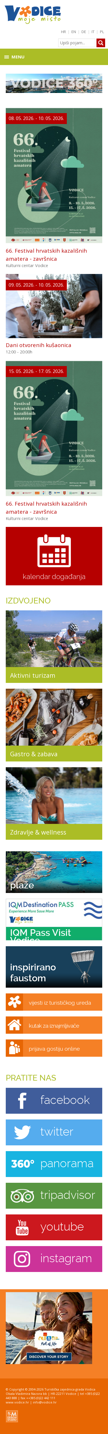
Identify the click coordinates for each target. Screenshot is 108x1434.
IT (93, 31)
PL (102, 31)
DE (84, 31)
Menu (18, 57)
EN (73, 31)
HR (63, 31)
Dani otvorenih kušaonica (38, 344)
